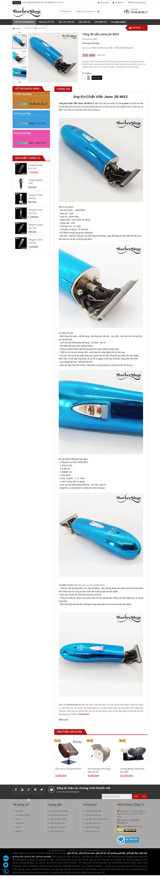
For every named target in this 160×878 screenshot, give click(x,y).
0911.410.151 (37, 143)
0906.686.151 (122, 823)
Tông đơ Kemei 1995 (35, 182)
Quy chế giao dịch (56, 823)
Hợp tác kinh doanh (57, 827)
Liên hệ (17, 827)
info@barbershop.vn (134, 826)
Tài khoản (119, 2)
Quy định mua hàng (92, 823)
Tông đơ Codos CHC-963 (35, 241)
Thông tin (63, 89)
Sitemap (17, 831)
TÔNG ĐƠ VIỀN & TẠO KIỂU (102, 48)
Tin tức (17, 819)
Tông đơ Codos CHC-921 (35, 197)
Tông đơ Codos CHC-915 (35, 226)
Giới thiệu (18, 811)
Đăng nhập (104, 2)
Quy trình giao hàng (57, 819)
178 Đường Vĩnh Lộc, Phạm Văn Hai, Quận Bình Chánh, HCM (131, 814)
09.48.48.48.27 (139, 12)
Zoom (74, 79)
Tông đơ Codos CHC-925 (35, 167)
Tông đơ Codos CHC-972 (35, 211)
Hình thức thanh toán (57, 815)
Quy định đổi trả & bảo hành (95, 819)
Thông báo (18, 823)
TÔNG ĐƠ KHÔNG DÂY (124, 48)
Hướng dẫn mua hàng (58, 811)
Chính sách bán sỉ (56, 831)
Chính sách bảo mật (92, 811)
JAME (95, 39)
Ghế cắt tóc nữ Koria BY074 (68, 768)
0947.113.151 (37, 123)
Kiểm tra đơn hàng (138, 2)
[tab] (63, 89)
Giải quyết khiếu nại (92, 815)
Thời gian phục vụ (91, 831)
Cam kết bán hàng (21, 815)
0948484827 (135, 820)
